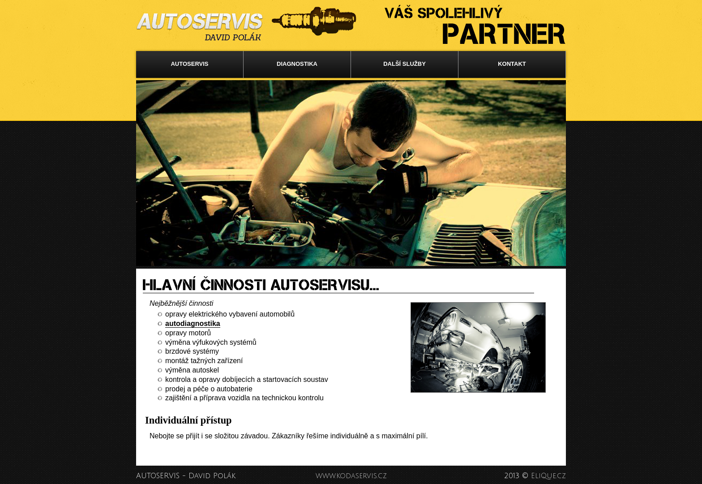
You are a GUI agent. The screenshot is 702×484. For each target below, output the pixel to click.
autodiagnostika (192, 323)
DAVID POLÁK (233, 38)
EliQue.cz (548, 476)
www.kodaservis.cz (351, 476)
